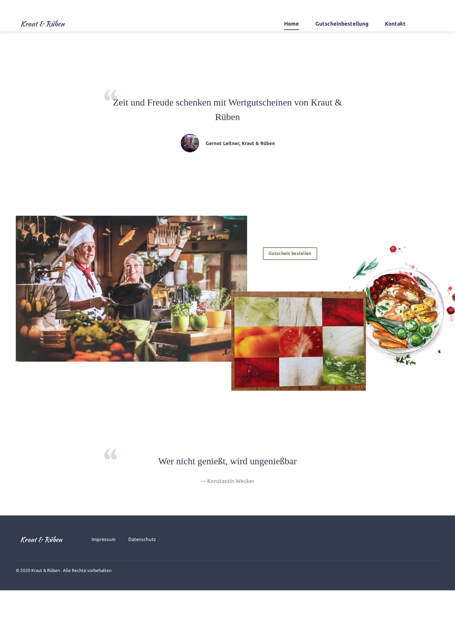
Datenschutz (142, 539)
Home (291, 24)
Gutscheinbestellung (341, 24)
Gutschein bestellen (293, 253)
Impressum (104, 539)
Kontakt (395, 24)
